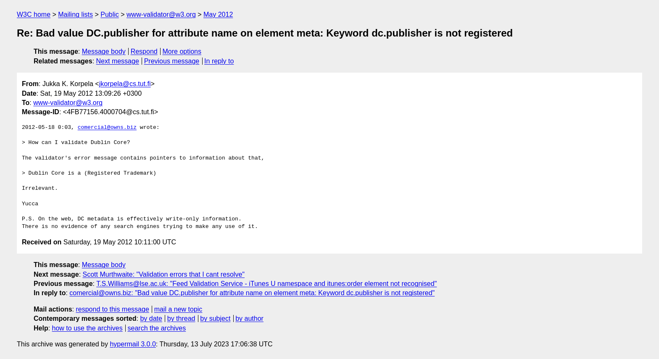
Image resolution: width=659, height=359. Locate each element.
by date (151, 318)
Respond (144, 51)
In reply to (219, 61)
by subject (215, 318)
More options (182, 51)
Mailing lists (75, 14)
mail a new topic (178, 309)
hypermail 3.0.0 (133, 344)
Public (109, 14)
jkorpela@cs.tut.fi (125, 83)
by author (249, 318)
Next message (117, 61)
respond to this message (112, 309)
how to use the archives (87, 328)
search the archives (157, 328)
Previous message (172, 61)
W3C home (33, 14)
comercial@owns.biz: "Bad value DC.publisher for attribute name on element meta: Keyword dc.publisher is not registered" (252, 292)
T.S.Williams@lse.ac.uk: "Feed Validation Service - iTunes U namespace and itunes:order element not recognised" (266, 283)
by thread (181, 318)
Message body (104, 51)
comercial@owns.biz (107, 127)
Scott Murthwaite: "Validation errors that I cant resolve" (164, 274)
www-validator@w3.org (161, 14)
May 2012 (218, 14)
